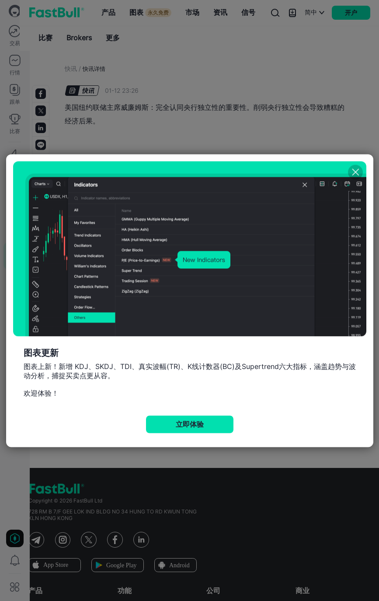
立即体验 (190, 424)
